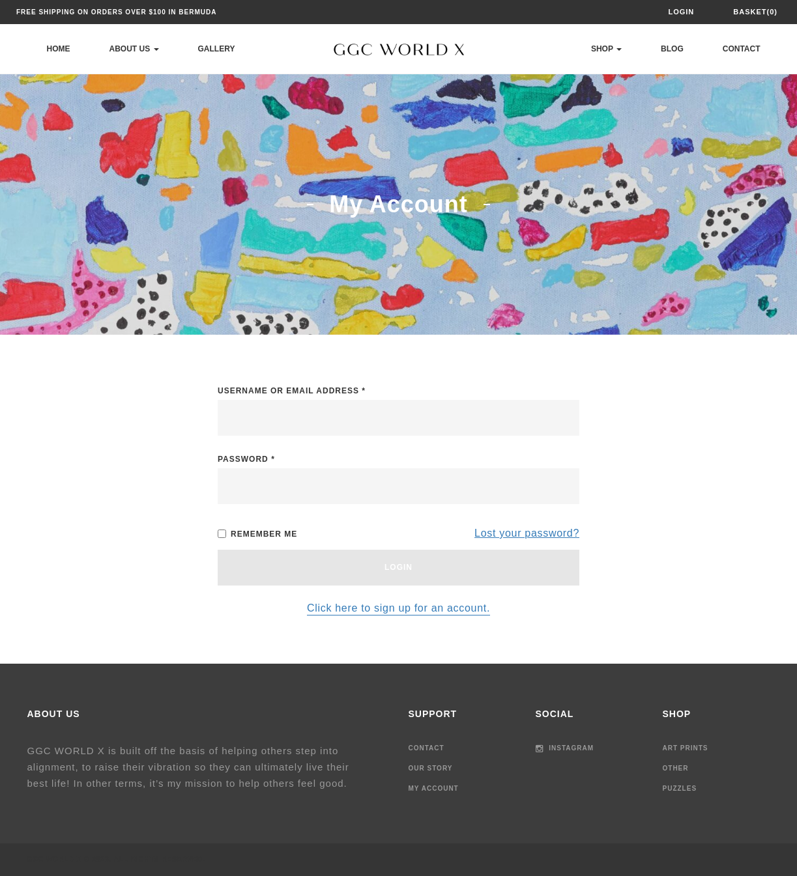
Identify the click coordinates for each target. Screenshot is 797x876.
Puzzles (680, 788)
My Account (434, 788)
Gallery (216, 48)
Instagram (565, 748)
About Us (134, 48)
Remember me (257, 534)
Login (681, 12)
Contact (742, 48)
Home (58, 48)
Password (246, 459)
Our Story (431, 768)
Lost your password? (526, 533)
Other (676, 768)
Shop (606, 48)
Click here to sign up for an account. (398, 608)
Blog (672, 48)
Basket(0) (755, 12)
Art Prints (685, 748)
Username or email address (292, 390)
